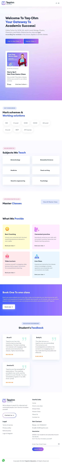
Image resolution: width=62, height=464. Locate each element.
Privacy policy (7, 428)
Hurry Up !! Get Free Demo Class (16, 73)
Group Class (36, 409)
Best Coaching (10, 234)
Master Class (36, 411)
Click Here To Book (21, 84)
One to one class (37, 406)
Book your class (10, 246)
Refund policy (7, 430)
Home (34, 403)
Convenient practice (42, 234)
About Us (35, 414)
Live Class (38, 261)
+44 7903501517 (41, 425)
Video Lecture (10, 261)
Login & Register (8, 433)
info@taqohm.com (42, 428)
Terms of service (8, 425)
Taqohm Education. (31, 461)
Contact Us (35, 417)
